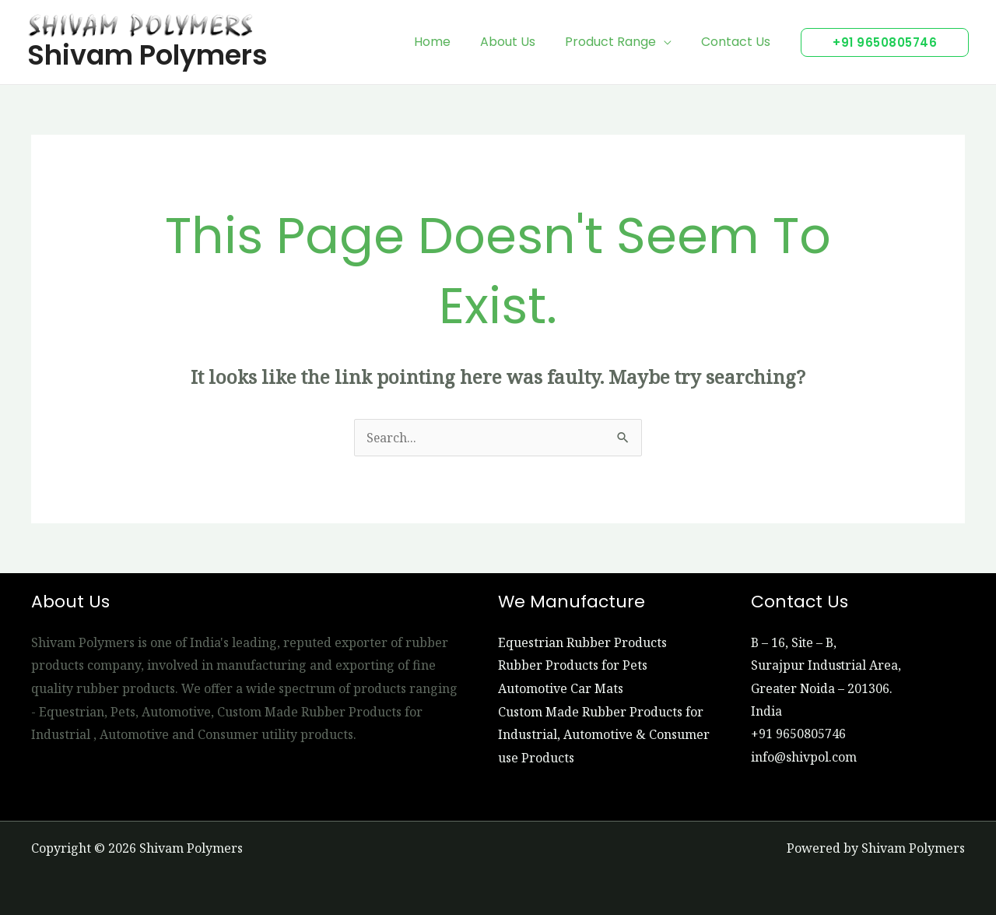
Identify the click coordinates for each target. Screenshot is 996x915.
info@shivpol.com (804, 757)
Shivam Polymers (147, 55)
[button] (885, 42)
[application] (671, 42)
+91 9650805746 (798, 734)
